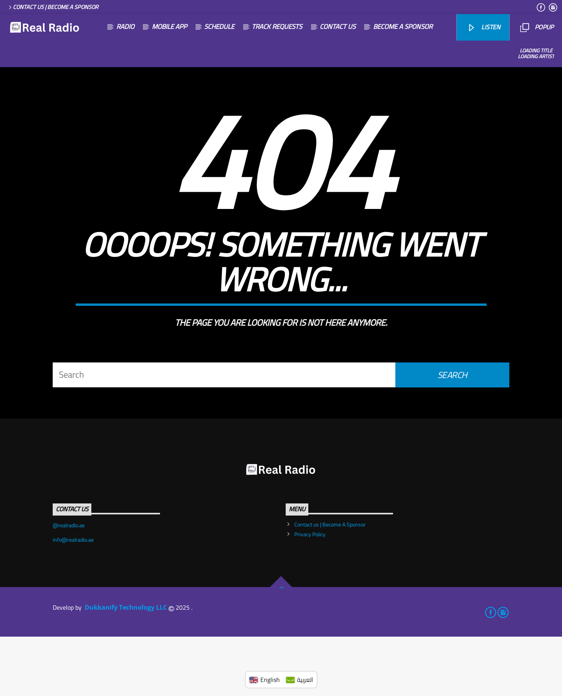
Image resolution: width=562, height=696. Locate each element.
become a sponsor (402, 26)
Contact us (338, 26)
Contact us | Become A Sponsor (52, 7)
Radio (125, 26)
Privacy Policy (309, 594)
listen (483, 27)
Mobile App (169, 26)
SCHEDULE (219, 26)
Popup (536, 27)
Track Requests (277, 26)
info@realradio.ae (73, 599)
